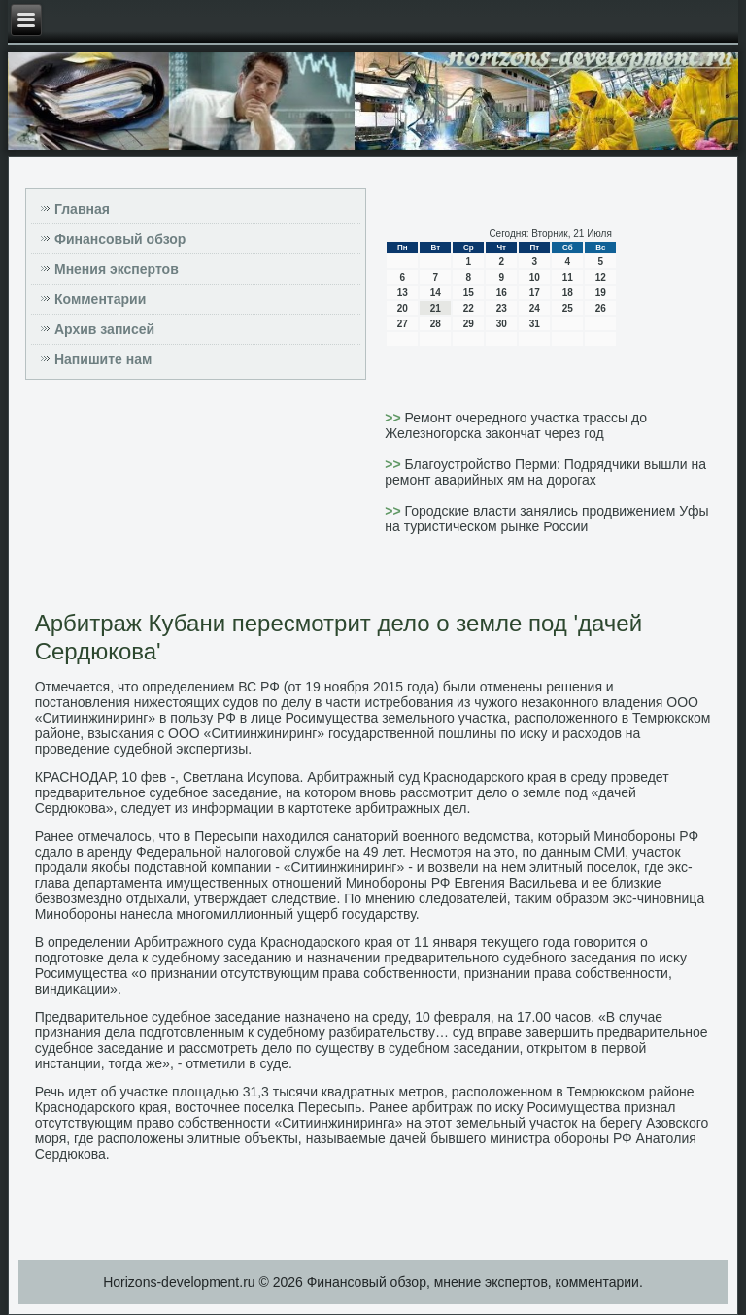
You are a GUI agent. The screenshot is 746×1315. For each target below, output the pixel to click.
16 (501, 292)
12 (600, 277)
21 (435, 308)
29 (468, 324)
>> (394, 417)
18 (567, 292)
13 (402, 292)
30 (501, 324)
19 (600, 292)
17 (534, 292)
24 (534, 308)
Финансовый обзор (120, 239)
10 (534, 277)
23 (501, 308)
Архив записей (104, 329)
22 (468, 308)
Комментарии (100, 299)
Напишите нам (103, 359)
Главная (82, 209)
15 (468, 292)
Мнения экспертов (116, 269)
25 (567, 308)
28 (435, 324)
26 (600, 308)
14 (435, 292)
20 (402, 308)
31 (534, 324)
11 (567, 277)
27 (402, 324)
